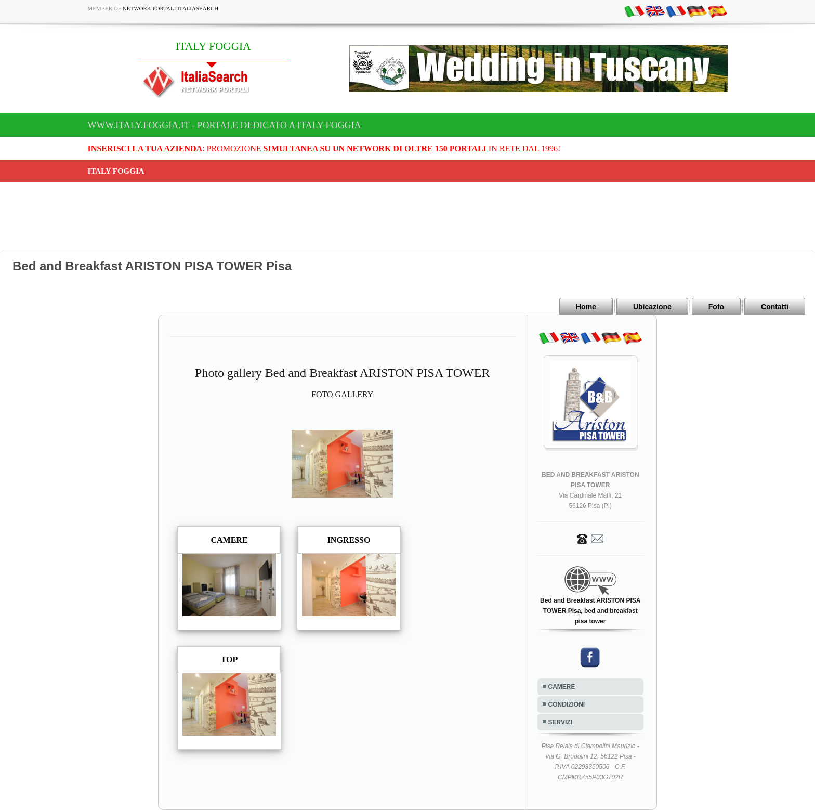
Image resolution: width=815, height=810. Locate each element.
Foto (716, 307)
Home (586, 307)
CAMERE (561, 686)
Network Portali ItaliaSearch (171, 8)
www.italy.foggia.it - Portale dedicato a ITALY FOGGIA (224, 125)
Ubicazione (652, 307)
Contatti (774, 307)
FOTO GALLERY (342, 394)
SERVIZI (560, 722)
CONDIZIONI (566, 704)
